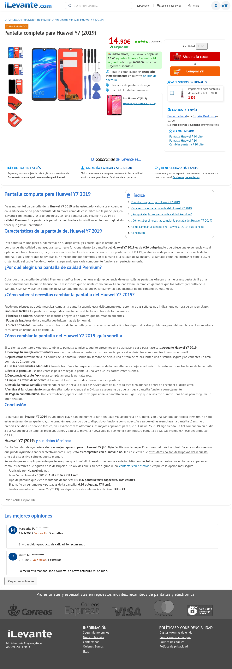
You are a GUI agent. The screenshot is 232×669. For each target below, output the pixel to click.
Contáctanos (91, 642)
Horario (193, 5)
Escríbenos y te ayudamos (186, 177)
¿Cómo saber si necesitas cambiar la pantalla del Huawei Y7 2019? (171, 220)
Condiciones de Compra (175, 637)
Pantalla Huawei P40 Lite (186, 136)
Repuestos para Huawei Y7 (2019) (139, 103)
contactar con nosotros (134, 466)
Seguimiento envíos (169, 5)
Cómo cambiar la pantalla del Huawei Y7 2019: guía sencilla (167, 227)
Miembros (216, 5)
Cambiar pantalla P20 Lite (186, 144)
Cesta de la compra (225, 5)
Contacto (143, 5)
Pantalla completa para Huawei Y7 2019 (155, 202)
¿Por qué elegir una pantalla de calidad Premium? (161, 214)
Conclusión (138, 233)
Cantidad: (189, 46)
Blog (86, 651)
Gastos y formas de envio (176, 632)
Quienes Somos (93, 646)
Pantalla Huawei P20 (183, 140)
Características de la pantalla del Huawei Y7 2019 (161, 208)
